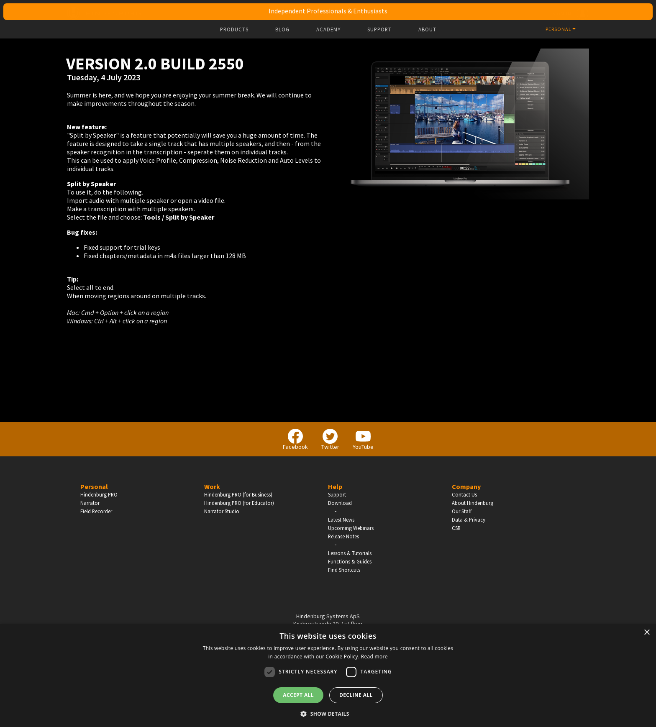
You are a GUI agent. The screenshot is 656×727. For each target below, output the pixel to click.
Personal (94, 486)
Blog (282, 29)
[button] (328, 713)
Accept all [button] (298, 695)
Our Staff (462, 511)
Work (212, 486)
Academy (328, 29)
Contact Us (464, 494)
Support (379, 29)
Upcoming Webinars (351, 528)
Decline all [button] (356, 695)
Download (340, 502)
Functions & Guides (350, 561)
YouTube (363, 440)
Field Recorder (96, 511)
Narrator (90, 502)
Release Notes (343, 536)
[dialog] (328, 675)
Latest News (341, 519)
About (427, 29)
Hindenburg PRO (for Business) (238, 494)
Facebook (295, 440)
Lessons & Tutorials (350, 553)
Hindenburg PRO (99, 494)
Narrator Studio (221, 511)
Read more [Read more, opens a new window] (374, 656)
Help (335, 486)
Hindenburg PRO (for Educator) (239, 502)
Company (466, 486)
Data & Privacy (468, 519)
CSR (456, 528)
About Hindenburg (472, 502)
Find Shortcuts (344, 569)
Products (234, 29)
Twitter (330, 440)
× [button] (646, 633)
